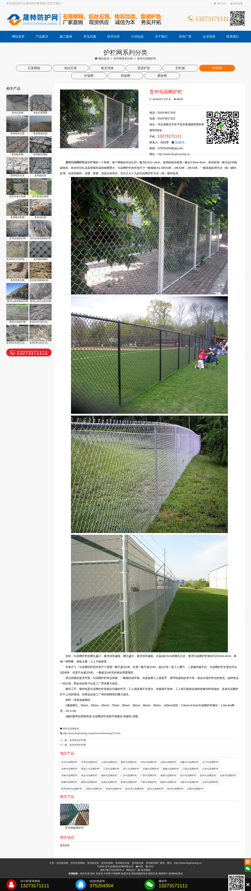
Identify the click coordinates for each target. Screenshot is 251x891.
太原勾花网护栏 (210, 782)
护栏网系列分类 (123, 58)
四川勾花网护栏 (188, 775)
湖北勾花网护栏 (89, 775)
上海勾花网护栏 (109, 762)
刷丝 (92, 873)
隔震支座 (126, 873)
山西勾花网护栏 (168, 762)
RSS (150, 866)
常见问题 (90, 36)
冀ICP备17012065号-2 (112, 870)
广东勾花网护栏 (129, 775)
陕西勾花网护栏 (89, 782)
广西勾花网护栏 (148, 775)
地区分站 (220, 3)
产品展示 (42, 36)
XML (140, 866)
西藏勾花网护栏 (69, 782)
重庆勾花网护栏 (129, 762)
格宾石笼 (85, 873)
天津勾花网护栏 (89, 762)
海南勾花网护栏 (168, 775)
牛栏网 (106, 873)
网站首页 (18, 36)
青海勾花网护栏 (129, 782)
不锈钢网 (115, 873)
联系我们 (232, 36)
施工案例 (66, 36)
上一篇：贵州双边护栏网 (73, 740)
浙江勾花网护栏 (131, 768)
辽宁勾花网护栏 (210, 762)
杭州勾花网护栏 (175, 788)
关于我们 (161, 36)
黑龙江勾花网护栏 (90, 768)
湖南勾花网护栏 (109, 775)
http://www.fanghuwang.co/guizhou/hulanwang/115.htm (92, 733)
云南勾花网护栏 (228, 775)
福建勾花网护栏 (171, 768)
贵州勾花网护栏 (71, 728)
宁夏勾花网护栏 (148, 782)
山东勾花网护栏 (210, 768)
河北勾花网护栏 (148, 762)
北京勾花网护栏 (69, 762)
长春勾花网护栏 (113, 788)
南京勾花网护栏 (155, 788)
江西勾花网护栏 (190, 768)
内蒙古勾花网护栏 (189, 762)
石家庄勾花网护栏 (189, 782)
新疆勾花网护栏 (168, 782)
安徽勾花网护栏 (151, 768)
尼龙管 (99, 873)
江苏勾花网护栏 (111, 768)
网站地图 (236, 3)
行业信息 (137, 36)
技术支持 (113, 36)
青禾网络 (144, 870)
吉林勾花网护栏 (69, 768)
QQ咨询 (178, 142)
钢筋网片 (163, 873)
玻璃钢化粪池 (175, 873)
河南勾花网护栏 (69, 775)
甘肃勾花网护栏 (109, 782)
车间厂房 (185, 36)
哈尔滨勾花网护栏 (134, 788)
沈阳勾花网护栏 (94, 788)
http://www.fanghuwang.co (174, 154)
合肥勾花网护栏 (195, 788)
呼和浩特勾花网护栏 (71, 788)
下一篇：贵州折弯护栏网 (73, 745)
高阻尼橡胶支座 (139, 873)
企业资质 (209, 36)
